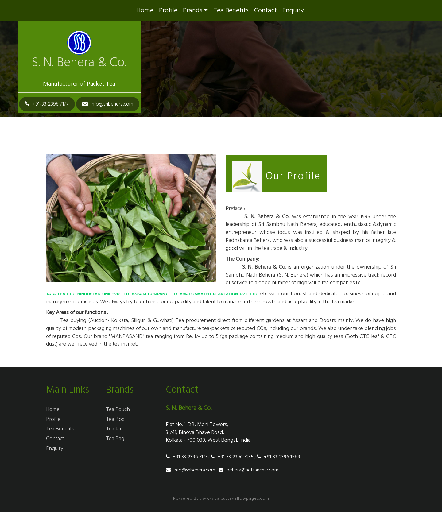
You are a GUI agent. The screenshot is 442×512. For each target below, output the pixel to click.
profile (168, 10)
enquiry (293, 10)
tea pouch (118, 409)
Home (144, 10)
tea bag (115, 438)
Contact (265, 10)
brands (195, 10)
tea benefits (231, 10)
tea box (115, 419)
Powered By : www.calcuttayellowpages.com (221, 498)
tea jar (114, 428)
